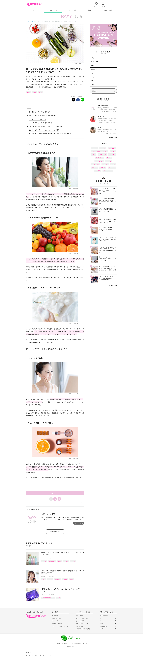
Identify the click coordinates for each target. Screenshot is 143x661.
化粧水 (59, 561)
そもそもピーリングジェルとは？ (40, 112)
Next (81, 502)
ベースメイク (94, 62)
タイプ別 (97, 171)
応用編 (34, 92)
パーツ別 (105, 164)
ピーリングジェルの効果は (37, 119)
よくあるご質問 (108, 10)
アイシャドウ (102, 154)
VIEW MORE (113, 137)
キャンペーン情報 (71, 10)
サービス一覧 (29, 655)
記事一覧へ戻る (55, 531)
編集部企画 (57, 579)
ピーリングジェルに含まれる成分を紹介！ (42, 115)
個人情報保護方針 (66, 643)
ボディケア (94, 69)
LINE (101, 623)
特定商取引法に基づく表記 (83, 629)
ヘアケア (93, 73)
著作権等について (76, 643)
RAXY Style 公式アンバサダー (48, 597)
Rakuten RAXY (34, 4)
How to (28, 92)
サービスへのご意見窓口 (82, 623)
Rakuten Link (103, 626)
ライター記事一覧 (78, 523)
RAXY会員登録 (104, 615)
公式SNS (89, 10)
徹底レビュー (52, 561)
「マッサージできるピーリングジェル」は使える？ (45, 126)
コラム (92, 81)
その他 (92, 85)
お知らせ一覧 (79, 615)
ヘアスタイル (99, 161)
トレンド (112, 154)
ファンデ (103, 167)
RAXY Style (53, 10)
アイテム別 (73, 561)
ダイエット (112, 167)
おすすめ (44, 561)
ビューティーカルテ (57, 623)
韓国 (94, 154)
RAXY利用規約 (80, 626)
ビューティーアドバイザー (59, 626)
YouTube (102, 629)
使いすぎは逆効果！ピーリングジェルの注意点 (44, 130)
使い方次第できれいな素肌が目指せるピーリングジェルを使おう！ (50, 134)
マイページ (55, 621)
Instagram (103, 621)
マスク (59, 597)
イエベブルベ (95, 164)
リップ (108, 158)
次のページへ (55, 493)
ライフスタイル (108, 171)
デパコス (66, 561)
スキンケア (33, 90)
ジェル (40, 92)
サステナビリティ (51, 655)
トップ (35, 10)
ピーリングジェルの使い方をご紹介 (40, 123)
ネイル (92, 77)
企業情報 (58, 643)
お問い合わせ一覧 (39, 655)
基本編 (112, 151)
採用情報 (85, 643)
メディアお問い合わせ (82, 618)
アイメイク (94, 65)
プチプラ (65, 579)
